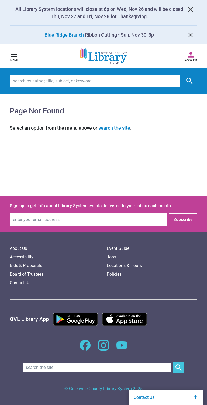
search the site (114, 128)
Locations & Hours (124, 265)
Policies (114, 274)
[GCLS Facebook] (85, 348)
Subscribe (183, 219)
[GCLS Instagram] (103, 348)
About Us (18, 248)
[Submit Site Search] (178, 367)
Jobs (111, 256)
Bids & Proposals (26, 265)
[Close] (190, 9)
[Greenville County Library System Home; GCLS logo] (103, 56)
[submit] (189, 81)
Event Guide (118, 248)
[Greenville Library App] (29, 319)
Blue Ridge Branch (64, 35)
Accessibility (21, 256)
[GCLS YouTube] (121, 348)
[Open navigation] (14, 56)
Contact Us (20, 282)
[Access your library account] (190, 56)
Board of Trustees (26, 274)
